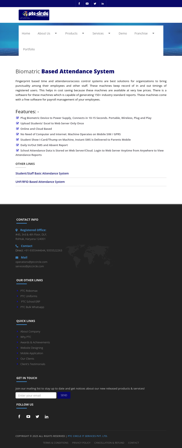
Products (75, 33)
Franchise (145, 33)
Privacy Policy (81, 442)
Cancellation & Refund (109, 442)
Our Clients (27, 358)
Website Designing (32, 348)
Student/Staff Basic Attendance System (42, 173)
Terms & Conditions (55, 442)
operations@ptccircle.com (31, 262)
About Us (48, 33)
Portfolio (29, 49)
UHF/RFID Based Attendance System (40, 182)
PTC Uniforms (29, 296)
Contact (133, 442)
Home (26, 33)
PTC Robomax (29, 291)
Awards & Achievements (35, 342)
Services (102, 33)
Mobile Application (32, 353)
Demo (123, 33)
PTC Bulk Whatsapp (32, 307)
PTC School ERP (30, 301)
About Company (30, 331)
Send (64, 395)
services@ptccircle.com (30, 266)
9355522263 (54, 250)
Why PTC (26, 337)
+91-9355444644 (34, 250)
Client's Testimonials (33, 364)
